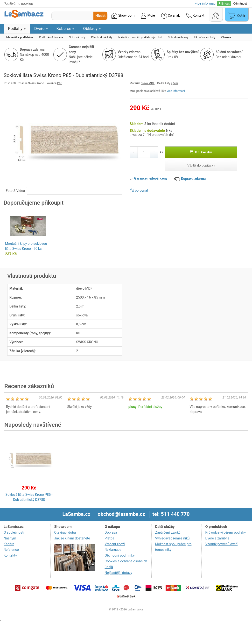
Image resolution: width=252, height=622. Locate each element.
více (205, 3)
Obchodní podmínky (120, 555)
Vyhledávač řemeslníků (172, 538)
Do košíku (201, 152)
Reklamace (113, 550)
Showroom (123, 16)
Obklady (92, 28)
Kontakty (10, 555)
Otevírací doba (65, 532)
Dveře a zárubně (217, 538)
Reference (11, 550)
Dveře (41, 28)
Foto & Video (15, 191)
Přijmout (224, 3)
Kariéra (9, 544)
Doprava (111, 532)
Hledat (100, 16)
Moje (148, 16)
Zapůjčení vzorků (168, 532)
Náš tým (10, 538)
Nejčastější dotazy (118, 573)
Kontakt (195, 16)
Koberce (65, 28)
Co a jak (170, 16)
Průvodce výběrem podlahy (225, 532)
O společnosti (14, 532)
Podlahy (17, 28)
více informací (176, 91)
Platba (109, 538)
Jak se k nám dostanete (72, 538)
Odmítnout (240, 3)
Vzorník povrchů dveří (221, 544)
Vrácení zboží (115, 544)
